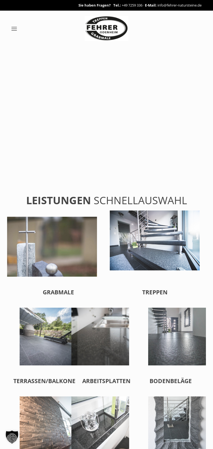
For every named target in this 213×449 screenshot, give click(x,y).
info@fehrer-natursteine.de (179, 5)
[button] (12, 437)
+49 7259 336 (132, 5)
